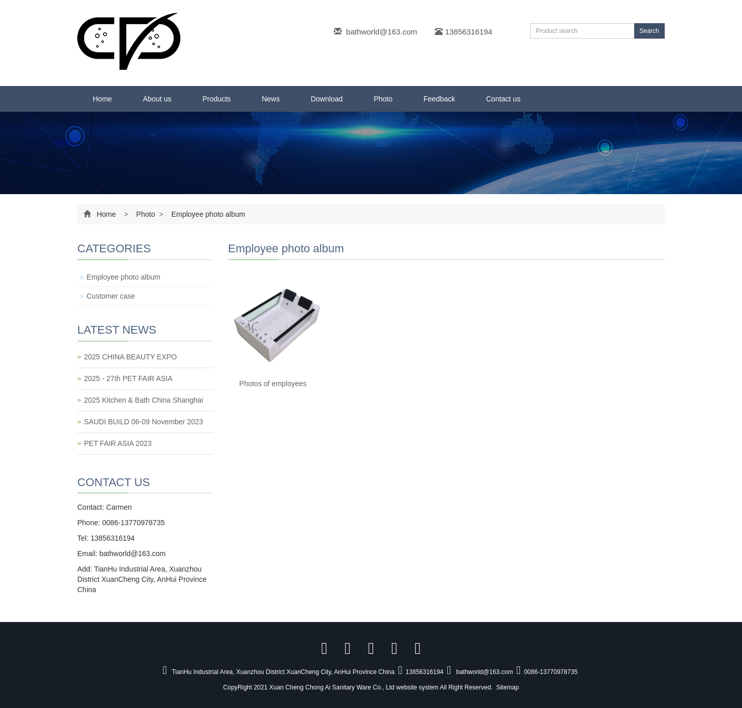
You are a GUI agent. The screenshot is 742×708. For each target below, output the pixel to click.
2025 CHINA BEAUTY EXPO (130, 357)
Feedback (439, 99)
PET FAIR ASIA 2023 (117, 443)
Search (649, 30)
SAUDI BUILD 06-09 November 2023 (143, 422)
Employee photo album (207, 214)
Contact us (503, 99)
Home (102, 99)
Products (217, 99)
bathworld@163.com (381, 31)
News (271, 99)
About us (157, 99)
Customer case (111, 296)
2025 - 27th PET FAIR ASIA (128, 378)
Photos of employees (273, 383)
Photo (383, 99)
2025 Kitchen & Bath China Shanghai (143, 400)
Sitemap (507, 687)
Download (327, 99)
